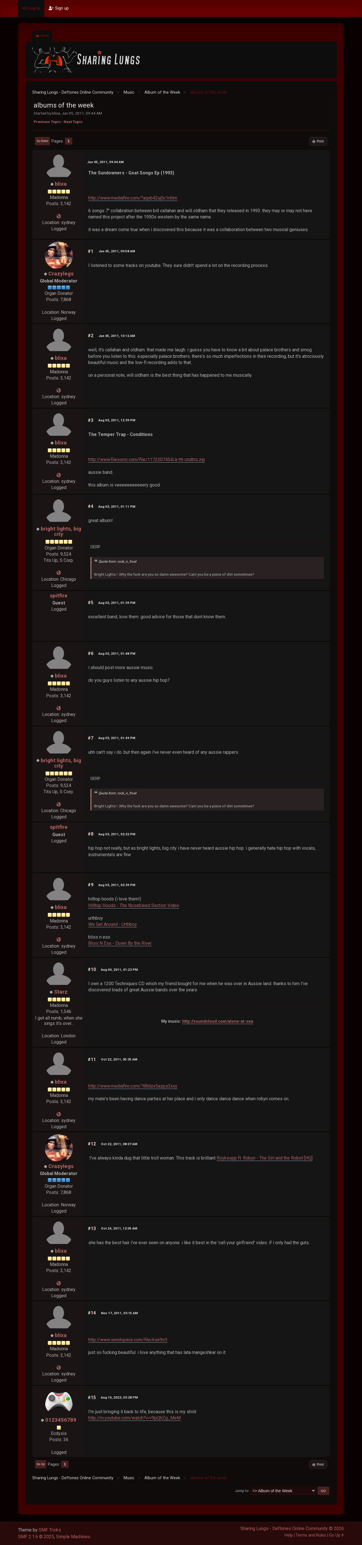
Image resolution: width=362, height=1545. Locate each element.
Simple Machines (73, 1536)
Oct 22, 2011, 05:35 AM (119, 1059)
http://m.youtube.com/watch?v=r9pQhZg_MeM (134, 1418)
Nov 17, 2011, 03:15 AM (119, 1313)
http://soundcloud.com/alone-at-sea (217, 1021)
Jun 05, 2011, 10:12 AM (116, 336)
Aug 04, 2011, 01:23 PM (119, 970)
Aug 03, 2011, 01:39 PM (116, 603)
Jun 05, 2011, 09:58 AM (116, 251)
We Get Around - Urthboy (112, 924)
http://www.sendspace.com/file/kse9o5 (127, 1339)
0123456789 (60, 1420)
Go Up (40, 1464)
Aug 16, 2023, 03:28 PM (119, 1397)
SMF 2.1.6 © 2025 (36, 1536)
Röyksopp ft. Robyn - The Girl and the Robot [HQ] (265, 1158)
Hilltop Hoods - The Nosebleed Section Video (133, 905)
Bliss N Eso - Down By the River (120, 943)
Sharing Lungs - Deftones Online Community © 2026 (292, 1528)
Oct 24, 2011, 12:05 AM (119, 1228)
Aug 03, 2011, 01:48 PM (116, 654)
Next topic (73, 121)
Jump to (242, 1491)
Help (289, 1535)
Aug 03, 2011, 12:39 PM (116, 420)
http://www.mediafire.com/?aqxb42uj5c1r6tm (132, 198)
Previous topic (47, 121)
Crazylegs (61, 273)
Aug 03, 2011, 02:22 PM (116, 834)
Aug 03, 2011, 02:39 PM (116, 885)
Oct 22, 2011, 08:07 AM (119, 1144)
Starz (61, 992)
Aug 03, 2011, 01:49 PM (116, 738)
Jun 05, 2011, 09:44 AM (105, 162)
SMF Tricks (50, 1530)
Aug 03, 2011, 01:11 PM (116, 507)
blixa (61, 184)
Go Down (42, 141)
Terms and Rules (311, 1535)
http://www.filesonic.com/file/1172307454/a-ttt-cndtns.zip (146, 459)
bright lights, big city (61, 531)
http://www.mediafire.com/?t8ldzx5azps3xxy (132, 1086)
